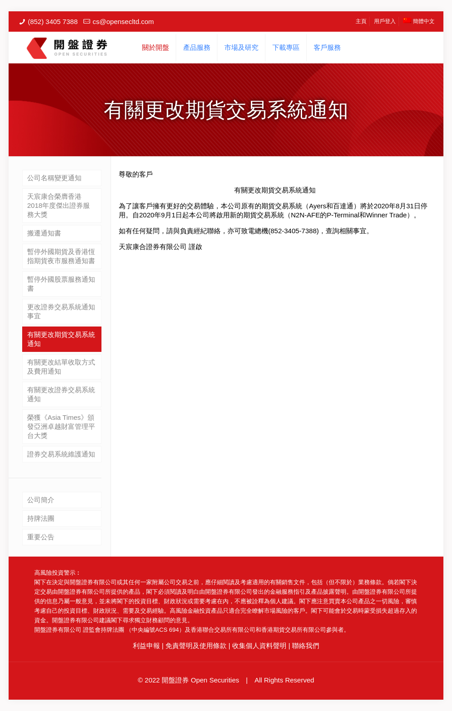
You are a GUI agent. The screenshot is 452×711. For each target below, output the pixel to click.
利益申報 (146, 645)
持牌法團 (40, 518)
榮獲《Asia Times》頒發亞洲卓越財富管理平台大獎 (61, 426)
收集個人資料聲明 (259, 645)
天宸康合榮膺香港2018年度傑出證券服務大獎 (58, 205)
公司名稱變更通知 (54, 178)
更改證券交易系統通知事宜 (61, 311)
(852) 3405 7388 (52, 21)
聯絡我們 (305, 645)
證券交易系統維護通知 (61, 454)
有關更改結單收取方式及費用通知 (61, 366)
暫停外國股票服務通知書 (61, 283)
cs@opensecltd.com (123, 21)
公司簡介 (40, 500)
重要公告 (40, 537)
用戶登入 (385, 21)
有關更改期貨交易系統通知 (61, 339)
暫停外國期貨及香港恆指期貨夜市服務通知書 (61, 256)
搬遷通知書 (44, 233)
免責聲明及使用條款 (195, 645)
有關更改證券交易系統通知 (61, 394)
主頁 (361, 21)
